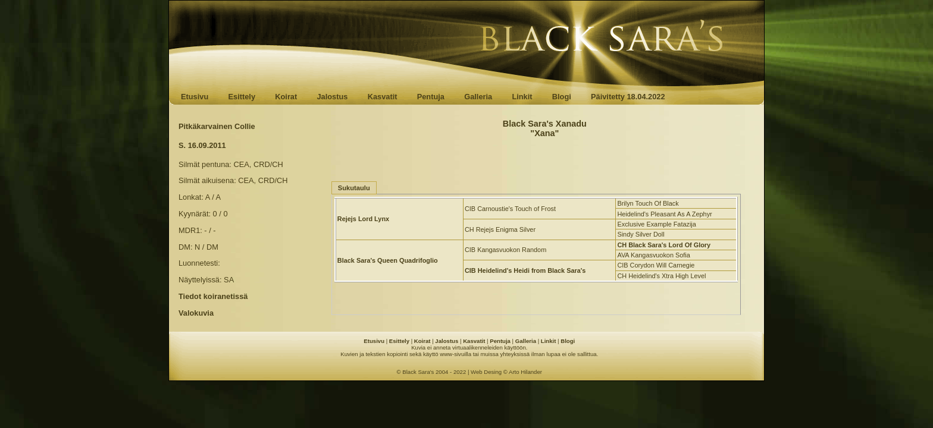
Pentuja (430, 96)
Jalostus (332, 96)
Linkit (522, 96)
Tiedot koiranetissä (213, 296)
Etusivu (194, 96)
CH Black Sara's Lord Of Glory (663, 244)
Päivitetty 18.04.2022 (628, 96)
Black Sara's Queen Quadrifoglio (387, 260)
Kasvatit (382, 96)
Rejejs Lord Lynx (363, 218)
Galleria (478, 96)
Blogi (561, 96)
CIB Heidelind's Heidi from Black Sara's (525, 270)
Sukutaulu (354, 187)
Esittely (241, 96)
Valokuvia (196, 313)
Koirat (286, 96)
